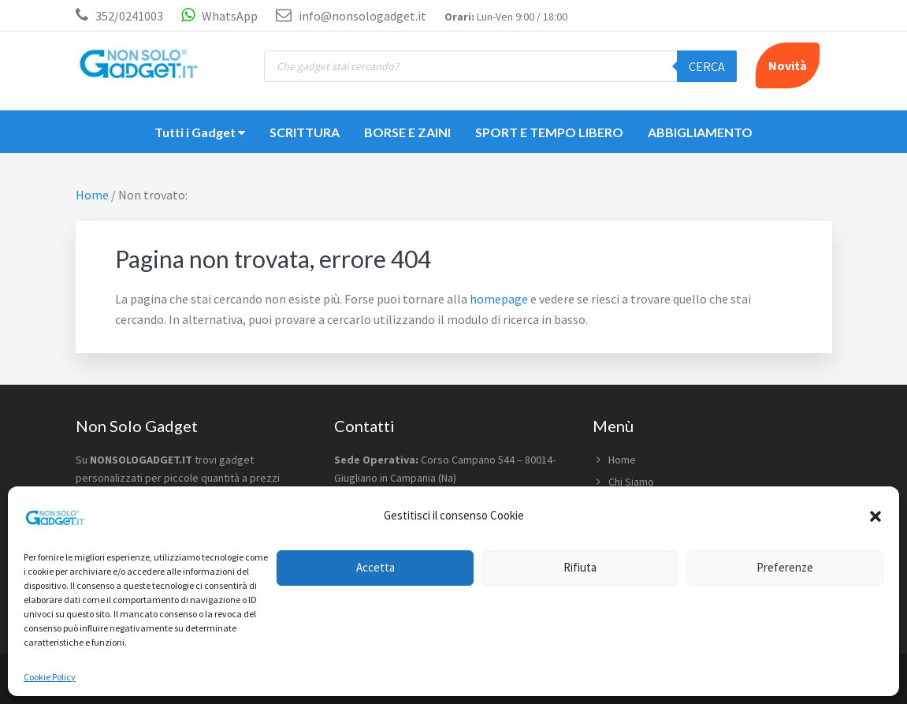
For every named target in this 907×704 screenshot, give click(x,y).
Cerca (707, 66)
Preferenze (784, 567)
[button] (875, 516)
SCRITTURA (304, 132)
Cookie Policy (50, 677)
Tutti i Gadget (199, 132)
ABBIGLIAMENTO (700, 132)
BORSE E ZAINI (407, 132)
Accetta (375, 567)
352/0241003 (129, 16)
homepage (499, 299)
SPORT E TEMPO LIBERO (549, 132)
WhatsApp (219, 16)
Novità (787, 65)
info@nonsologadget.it (351, 16)
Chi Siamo (631, 482)
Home (622, 460)
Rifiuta (580, 567)
